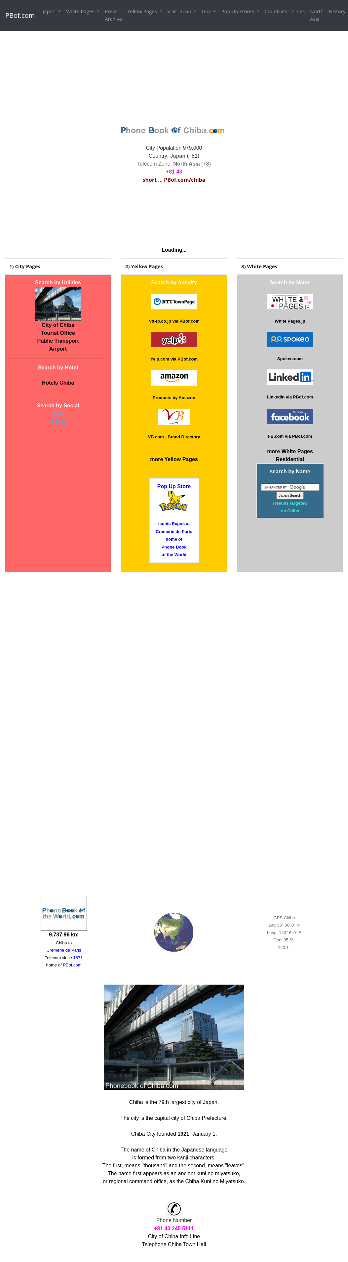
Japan (50, 11)
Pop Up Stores (238, 11)
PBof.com (20, 15)
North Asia (317, 15)
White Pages (81, 11)
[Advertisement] (174, 77)
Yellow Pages (142, 11)
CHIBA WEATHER (174, 215)
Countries (276, 11)
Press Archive (113, 15)
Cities (298, 11)
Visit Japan (180, 11)
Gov (207, 11)
